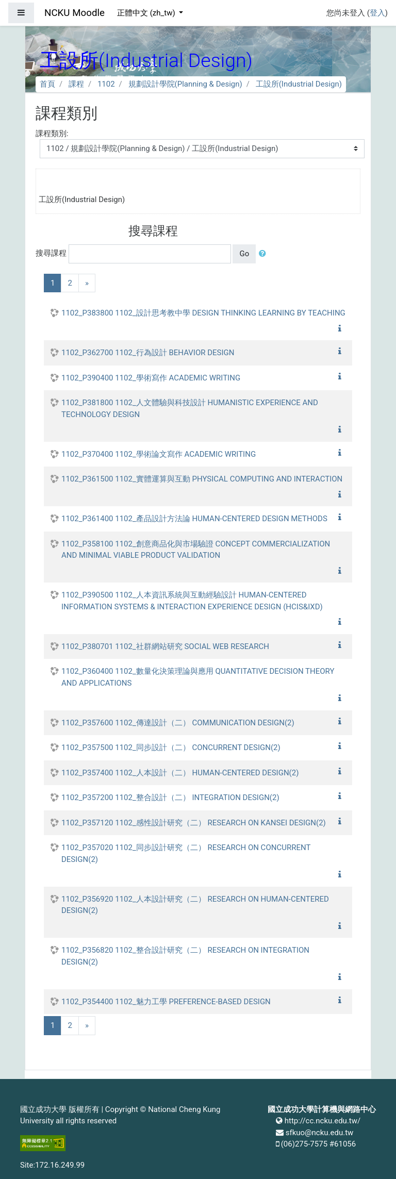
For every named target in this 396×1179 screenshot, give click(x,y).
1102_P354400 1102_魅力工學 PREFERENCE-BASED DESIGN (166, 1001)
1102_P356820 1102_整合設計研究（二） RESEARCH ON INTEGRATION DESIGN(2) (185, 956)
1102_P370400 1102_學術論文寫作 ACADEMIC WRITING (158, 454)
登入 (377, 13)
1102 (106, 84)
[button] (264, 253)
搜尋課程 (51, 253)
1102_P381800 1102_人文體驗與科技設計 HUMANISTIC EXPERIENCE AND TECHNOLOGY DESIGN (189, 408)
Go (244, 253)
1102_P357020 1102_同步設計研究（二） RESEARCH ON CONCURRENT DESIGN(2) (185, 853)
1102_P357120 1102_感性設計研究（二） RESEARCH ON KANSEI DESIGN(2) (193, 822)
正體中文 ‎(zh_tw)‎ (147, 13)
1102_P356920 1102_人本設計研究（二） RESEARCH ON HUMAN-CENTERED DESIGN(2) (195, 905)
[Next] (86, 283)
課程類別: (52, 133)
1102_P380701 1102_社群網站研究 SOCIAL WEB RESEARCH (165, 646)
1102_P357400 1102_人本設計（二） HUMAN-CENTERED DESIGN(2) (180, 772)
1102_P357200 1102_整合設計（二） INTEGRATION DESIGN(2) (170, 797)
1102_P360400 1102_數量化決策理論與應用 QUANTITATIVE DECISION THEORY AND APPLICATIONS (198, 677)
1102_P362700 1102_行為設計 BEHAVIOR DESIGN (148, 352)
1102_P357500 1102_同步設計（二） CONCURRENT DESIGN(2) (170, 747)
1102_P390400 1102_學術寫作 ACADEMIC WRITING (150, 378)
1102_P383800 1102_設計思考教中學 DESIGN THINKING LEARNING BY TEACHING (203, 313)
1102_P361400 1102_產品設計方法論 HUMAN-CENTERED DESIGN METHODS (194, 518)
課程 (76, 84)
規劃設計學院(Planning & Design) (185, 84)
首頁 (47, 84)
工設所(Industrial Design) (299, 84)
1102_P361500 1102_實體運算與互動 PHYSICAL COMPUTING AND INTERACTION (201, 479)
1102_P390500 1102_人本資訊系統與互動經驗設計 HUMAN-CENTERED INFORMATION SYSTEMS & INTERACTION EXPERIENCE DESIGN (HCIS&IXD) (192, 600)
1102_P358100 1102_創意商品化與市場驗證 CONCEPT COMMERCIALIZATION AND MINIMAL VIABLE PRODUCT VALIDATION (195, 549)
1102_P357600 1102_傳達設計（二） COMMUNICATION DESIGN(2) (177, 722)
